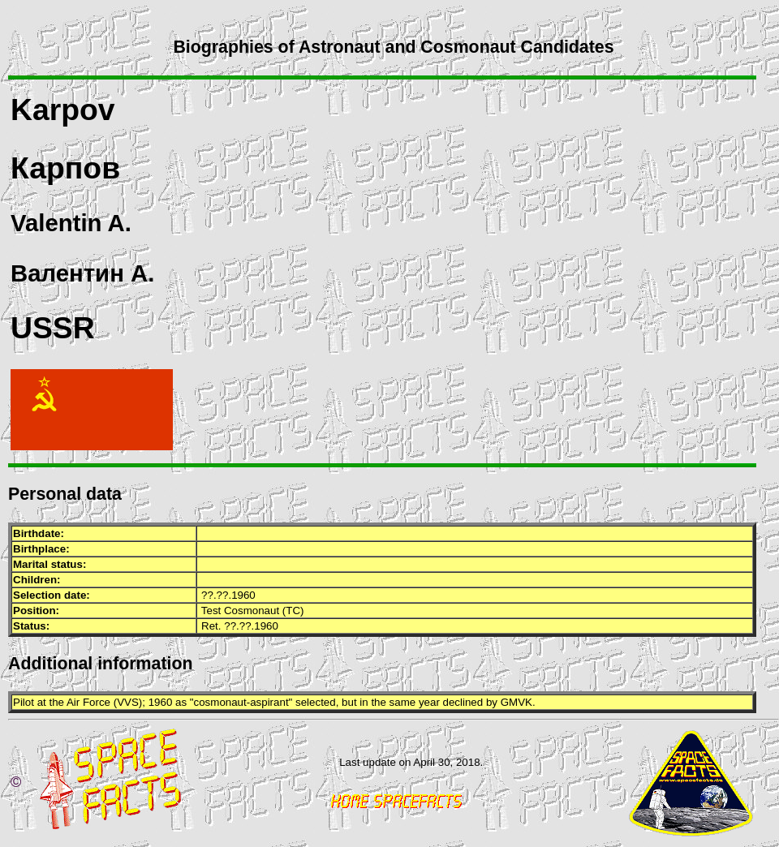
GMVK (516, 702)
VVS (128, 702)
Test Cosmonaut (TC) (252, 610)
